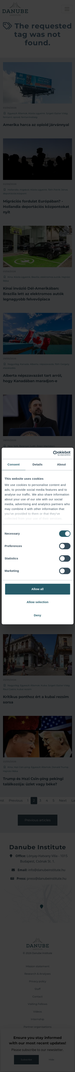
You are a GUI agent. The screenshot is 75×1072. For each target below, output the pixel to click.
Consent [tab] (13, 464)
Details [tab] (38, 464)
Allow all (37, 589)
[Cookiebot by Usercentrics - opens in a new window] (53, 453)
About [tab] (61, 464)
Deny (37, 615)
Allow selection (37, 602)
